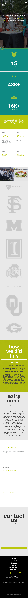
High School (14, 563)
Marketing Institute (14, 567)
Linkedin (15, 573)
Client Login (14, 561)
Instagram (10, 573)
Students (14, 558)
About (14, 565)
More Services (14, 569)
